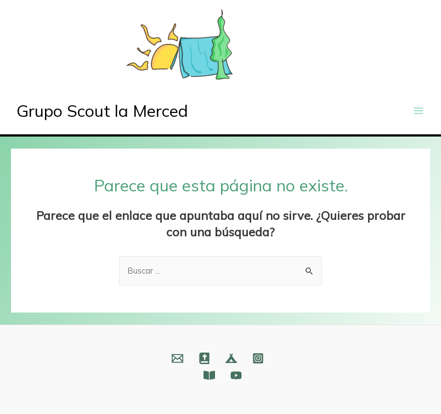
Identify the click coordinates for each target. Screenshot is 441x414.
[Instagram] (258, 358)
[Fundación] (209, 375)
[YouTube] (236, 375)
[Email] (177, 358)
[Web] (204, 358)
